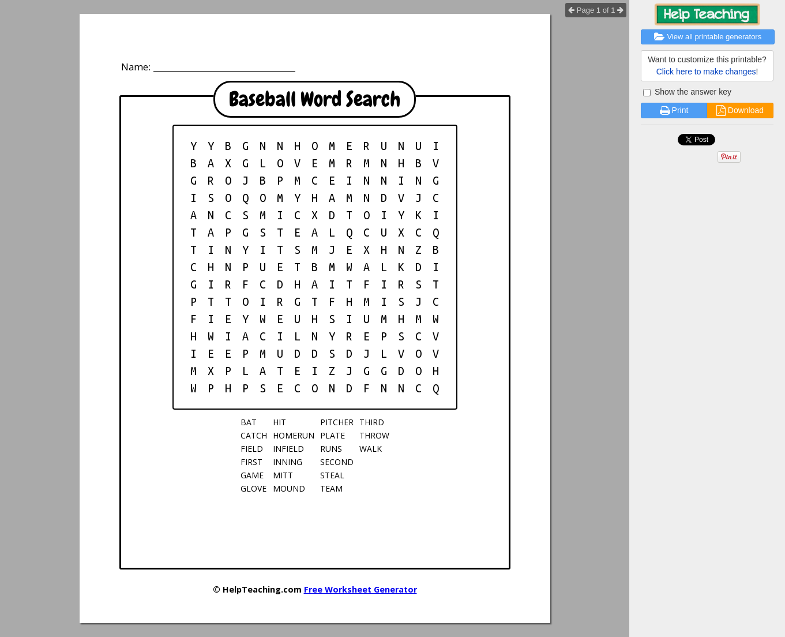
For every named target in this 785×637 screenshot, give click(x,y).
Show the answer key (687, 91)
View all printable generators (707, 36)
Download (740, 110)
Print (674, 110)
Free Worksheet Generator (360, 589)
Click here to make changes (706, 71)
